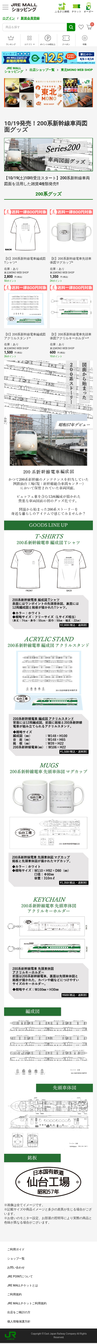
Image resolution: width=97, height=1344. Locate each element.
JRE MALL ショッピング (13, 69)
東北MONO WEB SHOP (77, 70)
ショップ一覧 (16, 1258)
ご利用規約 (14, 1294)
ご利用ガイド (16, 1249)
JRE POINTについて (20, 1276)
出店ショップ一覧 (42, 70)
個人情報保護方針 (18, 1321)
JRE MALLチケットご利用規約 (27, 1303)
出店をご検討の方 (18, 1312)
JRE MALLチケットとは (22, 1285)
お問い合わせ (16, 1267)
